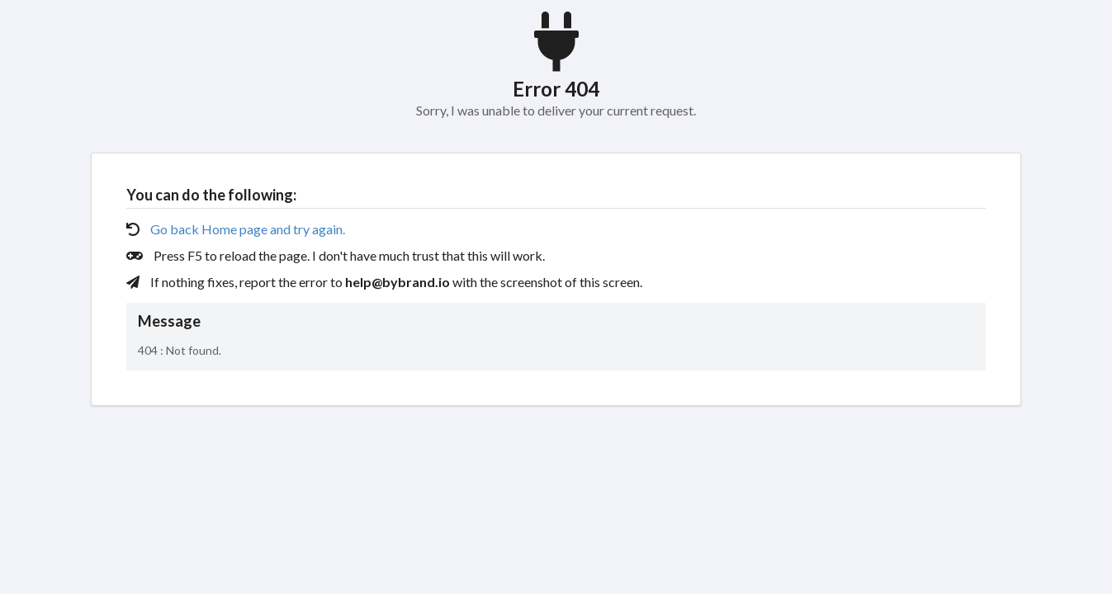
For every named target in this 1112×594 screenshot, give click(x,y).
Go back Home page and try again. (247, 229)
